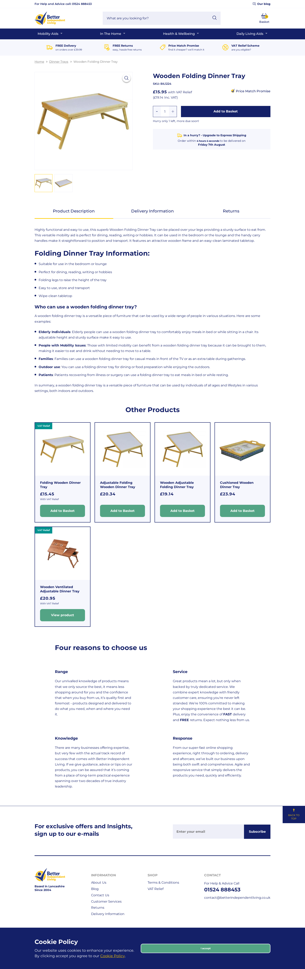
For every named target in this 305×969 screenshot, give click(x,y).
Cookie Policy (112, 956)
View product (62, 615)
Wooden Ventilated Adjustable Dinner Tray (60, 589)
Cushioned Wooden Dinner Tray (237, 485)
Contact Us (100, 895)
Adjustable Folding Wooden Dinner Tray (117, 485)
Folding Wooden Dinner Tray (60, 485)
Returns (231, 211)
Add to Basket (226, 111)
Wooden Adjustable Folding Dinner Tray (177, 485)
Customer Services (106, 901)
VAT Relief (155, 889)
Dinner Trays (58, 62)
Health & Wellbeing (179, 34)
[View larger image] (126, 78)
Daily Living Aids (249, 34)
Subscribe (257, 832)
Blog (95, 889)
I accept (206, 948)
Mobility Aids (48, 34)
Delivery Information (152, 211)
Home (39, 62)
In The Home (110, 34)
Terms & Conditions (163, 882)
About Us (98, 882)
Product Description (74, 211)
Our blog (261, 4)
